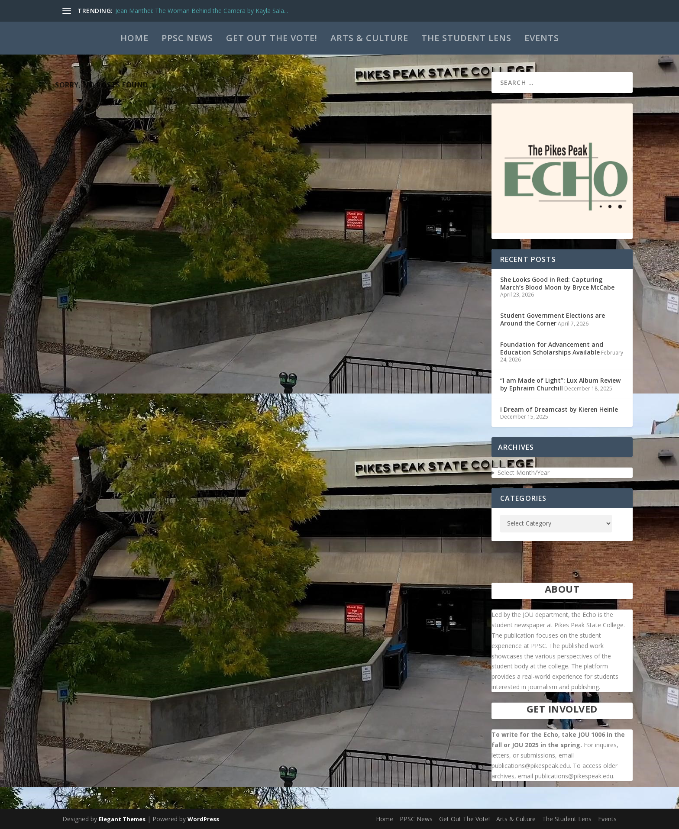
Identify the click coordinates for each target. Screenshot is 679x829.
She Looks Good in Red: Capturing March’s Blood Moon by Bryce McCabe (557, 283)
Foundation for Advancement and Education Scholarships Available (551, 348)
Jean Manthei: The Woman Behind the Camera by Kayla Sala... (201, 10)
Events (541, 38)
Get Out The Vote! (271, 38)
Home (134, 38)
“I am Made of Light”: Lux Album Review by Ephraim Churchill (560, 384)
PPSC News (187, 38)
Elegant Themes (122, 819)
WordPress (203, 819)
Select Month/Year (524, 472)
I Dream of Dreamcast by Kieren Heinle (559, 409)
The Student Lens (466, 38)
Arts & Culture (369, 38)
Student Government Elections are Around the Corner (552, 319)
